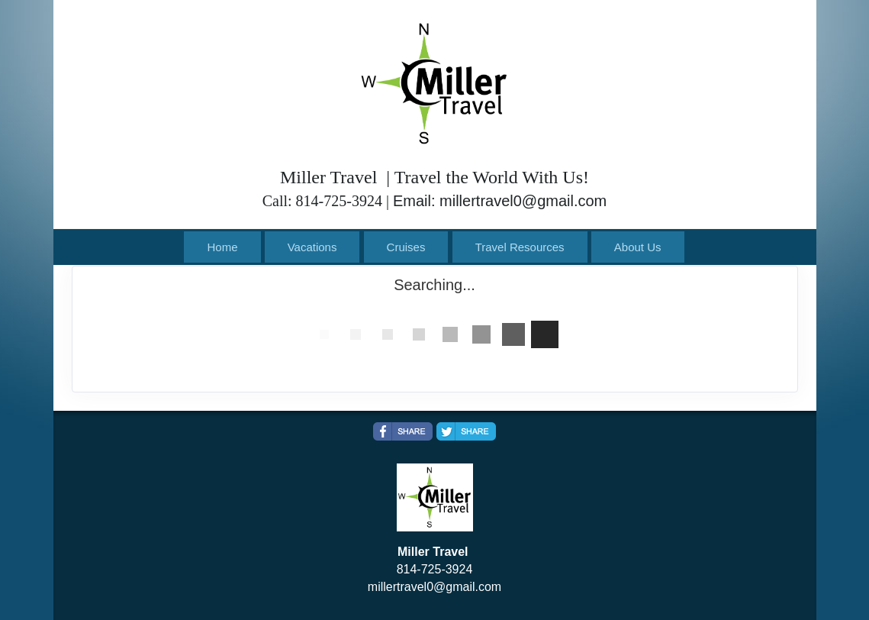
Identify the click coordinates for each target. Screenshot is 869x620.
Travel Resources (520, 247)
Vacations (312, 247)
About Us (637, 247)
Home (222, 247)
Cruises (406, 247)
